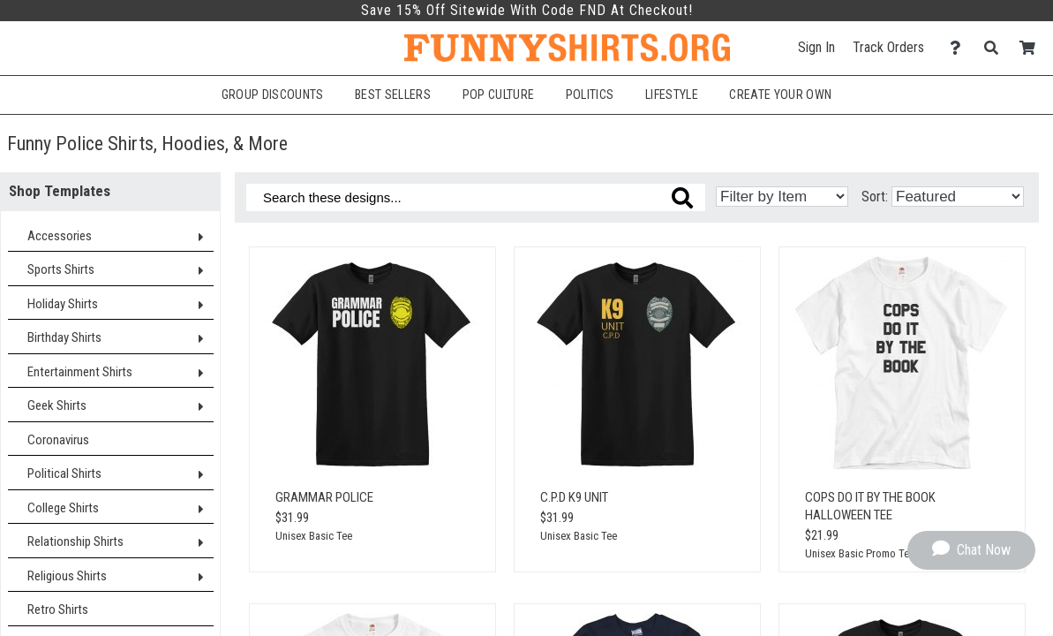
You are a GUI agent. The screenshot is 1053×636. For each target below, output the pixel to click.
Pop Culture (499, 94)
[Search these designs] (475, 197)
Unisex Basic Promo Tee (859, 553)
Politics (590, 94)
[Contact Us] (960, 48)
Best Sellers (393, 94)
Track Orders (888, 47)
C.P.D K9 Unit (574, 497)
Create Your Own (780, 94)
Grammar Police (324, 497)
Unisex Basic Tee (313, 535)
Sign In (816, 47)
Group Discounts (273, 94)
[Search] (996, 48)
